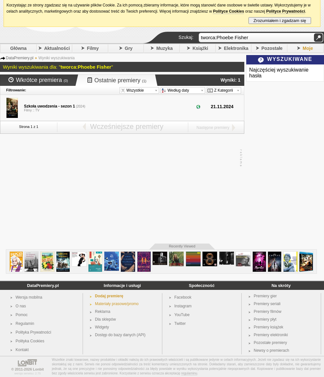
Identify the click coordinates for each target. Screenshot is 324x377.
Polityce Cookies (228, 11)
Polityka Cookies (30, 341)
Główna (18, 48)
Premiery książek (268, 327)
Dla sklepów (105, 319)
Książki (200, 48)
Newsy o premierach (271, 350)
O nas (21, 306)
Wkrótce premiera (38, 80)
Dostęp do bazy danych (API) (120, 335)
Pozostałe (272, 48)
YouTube (182, 315)
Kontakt (22, 350)
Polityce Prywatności (285, 11)
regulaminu (189, 373)
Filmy (93, 48)
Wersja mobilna (29, 297)
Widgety (102, 327)
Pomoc (22, 315)
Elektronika (236, 48)
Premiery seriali (267, 304)
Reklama (102, 311)
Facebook (182, 297)
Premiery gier (265, 296)
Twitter (180, 323)
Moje (308, 48)
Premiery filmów (267, 311)
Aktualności (57, 48)
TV (37, 110)
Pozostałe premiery (270, 342)
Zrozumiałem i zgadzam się (279, 20)
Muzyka (164, 48)
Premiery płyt (265, 319)
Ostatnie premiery (116, 80)
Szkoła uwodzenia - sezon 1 (49, 106)
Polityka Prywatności (33, 332)
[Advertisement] (120, 188)
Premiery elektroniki (271, 335)
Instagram (182, 306)
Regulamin (25, 323)
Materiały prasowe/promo (117, 304)
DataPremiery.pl (43, 285)
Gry (129, 48)
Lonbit (38, 369)
